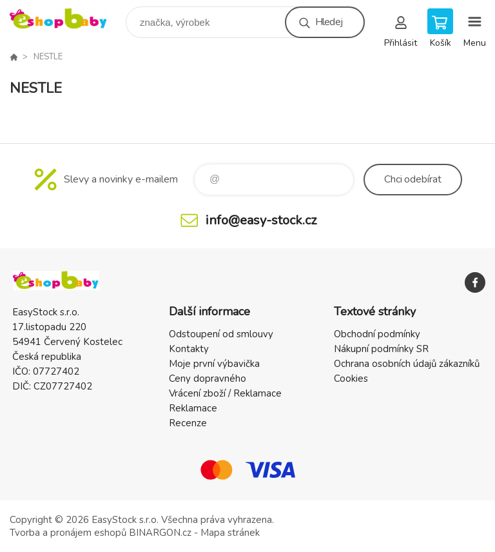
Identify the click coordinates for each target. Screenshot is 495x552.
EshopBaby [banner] (67, 19)
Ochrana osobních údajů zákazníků (407, 363)
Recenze (188, 423)
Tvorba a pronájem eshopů (68, 532)
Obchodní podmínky (377, 334)
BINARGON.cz (160, 532)
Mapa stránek (230, 532)
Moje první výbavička (214, 363)
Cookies (351, 378)
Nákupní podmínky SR (381, 348)
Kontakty (189, 348)
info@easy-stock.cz (261, 220)
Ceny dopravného (207, 378)
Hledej (328, 22)
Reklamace (193, 408)
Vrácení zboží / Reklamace (225, 393)
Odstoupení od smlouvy (221, 334)
